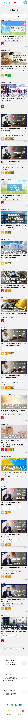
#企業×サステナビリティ (16, 135)
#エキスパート (13, 133)
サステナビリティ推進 (6, 20)
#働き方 (23, 135)
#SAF (3, 72)
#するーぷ (3, 444)
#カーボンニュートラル (12, 70)
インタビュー (4, 112)
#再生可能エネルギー (20, 70)
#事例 (3, 317)
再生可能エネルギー (5, 50)
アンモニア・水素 (5, 239)
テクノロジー (4, 269)
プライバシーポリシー (18, 714)
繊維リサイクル (4, 424)
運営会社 (9, 714)
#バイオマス (4, 70)
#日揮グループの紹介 (5, 133)
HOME (2, 6)
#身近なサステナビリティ (15, 40)
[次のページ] (23, 648)
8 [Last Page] (20, 648)
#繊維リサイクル (8, 446)
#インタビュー (19, 133)
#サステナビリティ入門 (6, 40)
